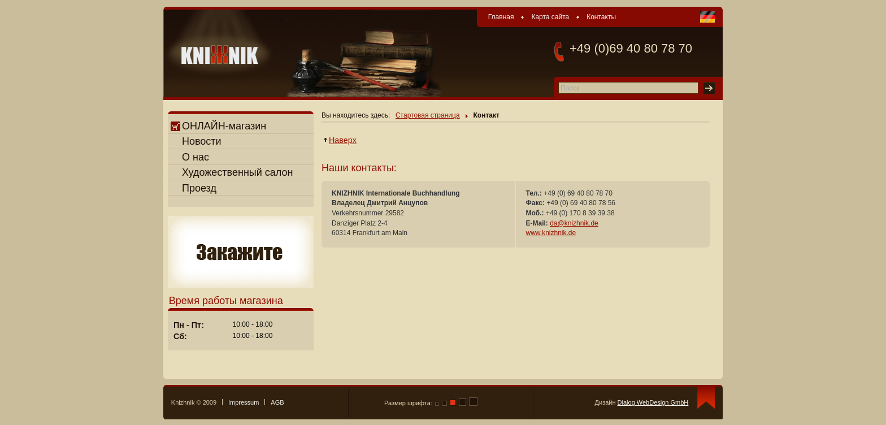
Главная (501, 17)
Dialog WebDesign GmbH (653, 402)
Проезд (199, 188)
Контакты (601, 17)
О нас (195, 157)
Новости (202, 141)
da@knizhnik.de (574, 223)
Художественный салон (237, 172)
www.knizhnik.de (551, 233)
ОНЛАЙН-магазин (218, 126)
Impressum (243, 402)
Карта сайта (550, 17)
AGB (277, 402)
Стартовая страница (428, 115)
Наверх (343, 140)
